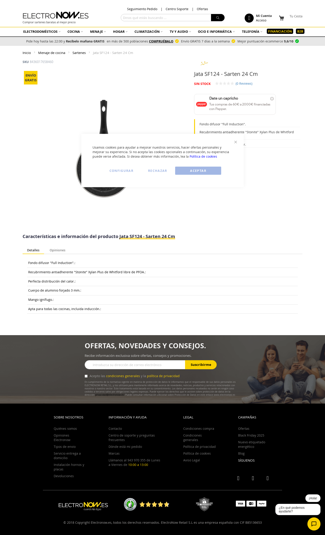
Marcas (114, 453)
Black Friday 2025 (251, 435)
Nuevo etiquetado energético (251, 444)
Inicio (27, 52)
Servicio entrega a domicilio (67, 455)
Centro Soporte (177, 9)
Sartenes (79, 52)
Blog (241, 453)
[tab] (33, 250)
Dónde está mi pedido (125, 446)
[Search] (218, 17)
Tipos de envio (65, 446)
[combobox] (173, 17)
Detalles (33, 250)
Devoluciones (64, 476)
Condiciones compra (198, 428)
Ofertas (202, 9)
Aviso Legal (191, 460)
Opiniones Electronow (62, 437)
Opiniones (57, 249)
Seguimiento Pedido (142, 9)
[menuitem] (41, 31)
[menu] (162, 31)
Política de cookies (203, 156)
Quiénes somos (65, 428)
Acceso (261, 20)
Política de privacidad (199, 446)
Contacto (115, 428)
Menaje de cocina (52, 52)
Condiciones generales (192, 437)
